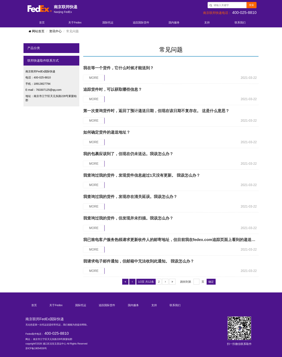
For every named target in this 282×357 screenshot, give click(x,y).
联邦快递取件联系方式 (43, 60)
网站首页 (36, 31)
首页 (42, 22)
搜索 (251, 5)
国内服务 (174, 22)
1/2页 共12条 (146, 281)
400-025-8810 (56, 333)
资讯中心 (55, 31)
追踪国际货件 (141, 22)
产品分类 (33, 48)
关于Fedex (74, 22)
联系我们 (240, 22)
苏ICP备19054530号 (36, 348)
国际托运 (107, 22)
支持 (207, 22)
